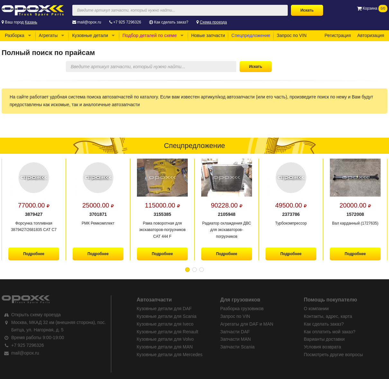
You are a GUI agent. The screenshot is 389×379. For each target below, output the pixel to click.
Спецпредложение (250, 35)
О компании (316, 308)
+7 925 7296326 (127, 22)
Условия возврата (322, 346)
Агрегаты (48, 35)
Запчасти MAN (235, 339)
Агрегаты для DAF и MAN (246, 324)
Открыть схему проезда (36, 314)
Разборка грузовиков (242, 308)
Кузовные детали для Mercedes (170, 354)
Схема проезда (213, 22)
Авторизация (370, 35)
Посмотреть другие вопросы (333, 354)
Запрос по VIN (292, 35)
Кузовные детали (90, 35)
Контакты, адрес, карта (328, 316)
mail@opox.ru (89, 22)
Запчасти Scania (237, 346)
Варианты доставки (324, 339)
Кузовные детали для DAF (164, 308)
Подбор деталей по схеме (149, 35)
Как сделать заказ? (171, 22)
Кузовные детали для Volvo (165, 339)
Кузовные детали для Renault (167, 331)
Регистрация (337, 35)
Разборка (14, 35)
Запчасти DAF (235, 331)
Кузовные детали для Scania (166, 316)
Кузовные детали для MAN (165, 346)
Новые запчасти (208, 35)
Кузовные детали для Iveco (165, 324)
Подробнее (33, 254)
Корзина (372, 8)
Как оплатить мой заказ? (329, 331)
